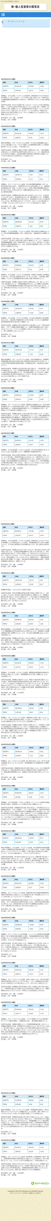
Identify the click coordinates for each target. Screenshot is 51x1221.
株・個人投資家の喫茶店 (25, 7)
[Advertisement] (24, 53)
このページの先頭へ (40, 1183)
